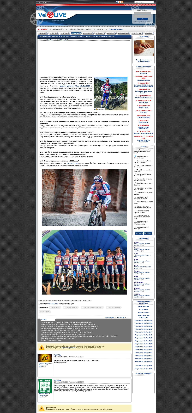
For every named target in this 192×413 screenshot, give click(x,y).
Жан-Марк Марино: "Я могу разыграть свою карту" (58, 338)
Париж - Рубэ (143, 317)
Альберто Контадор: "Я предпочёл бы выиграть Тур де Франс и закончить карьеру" (69, 326)
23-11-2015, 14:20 (62, 40)
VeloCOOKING (123, 33)
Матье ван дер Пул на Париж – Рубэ (142, 175)
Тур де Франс (143, 309)
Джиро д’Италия (73, 163)
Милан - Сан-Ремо (144, 315)
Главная (44, 29)
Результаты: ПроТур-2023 (143, 358)
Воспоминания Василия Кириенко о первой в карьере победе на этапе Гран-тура (69, 328)
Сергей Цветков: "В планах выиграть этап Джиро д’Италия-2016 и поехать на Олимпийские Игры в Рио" (77, 36)
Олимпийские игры (116, 29)
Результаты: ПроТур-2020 (143, 349)
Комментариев (109, 317)
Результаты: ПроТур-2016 (143, 338)
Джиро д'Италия (143, 306)
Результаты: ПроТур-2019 (143, 346)
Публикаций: (43, 365)
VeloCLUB (110, 33)
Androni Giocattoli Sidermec (93, 307)
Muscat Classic (143, 107)
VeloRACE (53, 33)
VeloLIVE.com (52, 304)
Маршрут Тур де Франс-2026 (143, 133)
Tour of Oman (143, 102)
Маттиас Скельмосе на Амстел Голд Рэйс (142, 179)
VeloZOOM (99, 33)
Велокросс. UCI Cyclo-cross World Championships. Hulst (143, 85)
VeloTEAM (64, 33)
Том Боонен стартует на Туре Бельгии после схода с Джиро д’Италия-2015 (66, 332)
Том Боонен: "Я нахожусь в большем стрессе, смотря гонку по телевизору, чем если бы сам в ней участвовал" (79, 336)
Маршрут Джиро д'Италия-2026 (143, 127)
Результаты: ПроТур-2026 (143, 369)
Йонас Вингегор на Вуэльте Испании (141, 211)
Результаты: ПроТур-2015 (143, 335)
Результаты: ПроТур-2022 (143, 355)
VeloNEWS (42, 33)
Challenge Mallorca (143, 80)
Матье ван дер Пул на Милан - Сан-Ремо (142, 161)
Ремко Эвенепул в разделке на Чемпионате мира (142, 217)
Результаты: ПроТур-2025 (143, 365)
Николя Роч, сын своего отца (51, 340)
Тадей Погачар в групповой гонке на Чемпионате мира (141, 223)
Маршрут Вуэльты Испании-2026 (143, 141)
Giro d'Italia (45, 312)
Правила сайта (58, 29)
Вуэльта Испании (143, 312)
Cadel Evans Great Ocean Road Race (143, 92)
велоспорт (55, 307)
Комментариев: (44, 363)
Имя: (40, 366)
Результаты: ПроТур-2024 (143, 361)
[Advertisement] (96, 59)
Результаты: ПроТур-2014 (143, 332)
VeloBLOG (148, 33)
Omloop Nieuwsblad (143, 117)
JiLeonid (57, 380)
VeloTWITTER (136, 33)
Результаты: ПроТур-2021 (143, 352)
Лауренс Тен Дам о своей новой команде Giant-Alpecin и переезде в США (66, 322)
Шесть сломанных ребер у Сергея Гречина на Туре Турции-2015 (63, 334)
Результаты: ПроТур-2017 (143, 341)
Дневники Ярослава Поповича (80, 29)
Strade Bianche (143, 122)
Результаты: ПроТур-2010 (143, 320)
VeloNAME (75, 33)
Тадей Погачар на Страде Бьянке (141, 157)
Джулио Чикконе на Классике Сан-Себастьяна (142, 206)
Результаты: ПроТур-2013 (143, 329)
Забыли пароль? (146, 21)
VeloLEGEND (87, 33)
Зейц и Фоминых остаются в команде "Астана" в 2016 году (61, 330)
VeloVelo (57, 355)
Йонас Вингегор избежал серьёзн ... (142, 244)
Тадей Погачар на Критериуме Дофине (141, 197)
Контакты (100, 29)
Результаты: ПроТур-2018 (143, 344)
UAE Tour (143, 112)
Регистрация (137, 21)
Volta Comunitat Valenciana (143, 98)
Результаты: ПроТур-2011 (143, 323)
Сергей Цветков (71, 307)
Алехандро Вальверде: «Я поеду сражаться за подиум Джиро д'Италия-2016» (68, 324)
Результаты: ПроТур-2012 (143, 326)
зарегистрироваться (68, 348)
